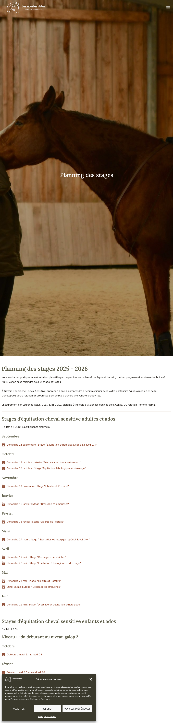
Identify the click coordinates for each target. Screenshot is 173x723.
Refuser (47, 708)
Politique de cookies (47, 716)
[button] (90, 679)
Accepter (18, 708)
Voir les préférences (77, 708)
